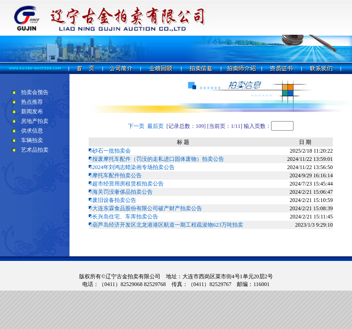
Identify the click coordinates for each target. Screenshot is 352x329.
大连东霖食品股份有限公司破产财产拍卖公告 (147, 208)
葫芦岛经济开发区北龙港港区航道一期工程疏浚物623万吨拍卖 (167, 225)
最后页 (155, 126)
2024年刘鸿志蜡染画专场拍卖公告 (133, 167)
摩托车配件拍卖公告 (117, 175)
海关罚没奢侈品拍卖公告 (122, 192)
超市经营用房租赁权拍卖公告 (128, 183)
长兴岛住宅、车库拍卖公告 (125, 216)
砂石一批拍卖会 (111, 151)
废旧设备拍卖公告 (114, 200)
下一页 (136, 126)
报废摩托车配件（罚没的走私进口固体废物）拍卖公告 (158, 159)
